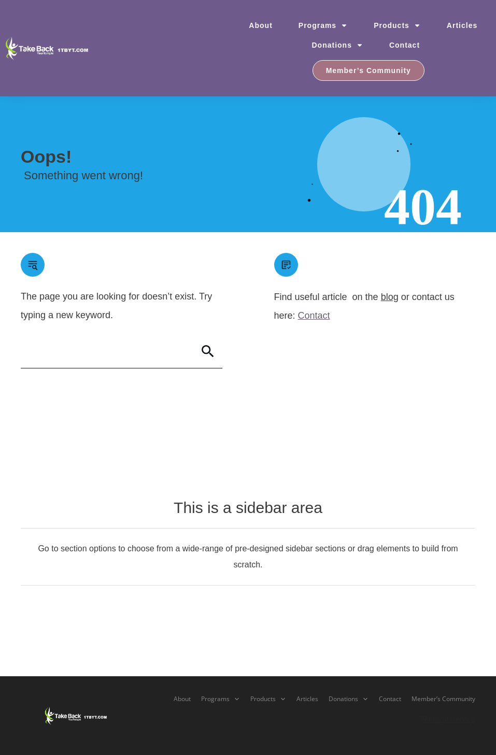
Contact (314, 315)
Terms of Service (448, 719)
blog (390, 297)
